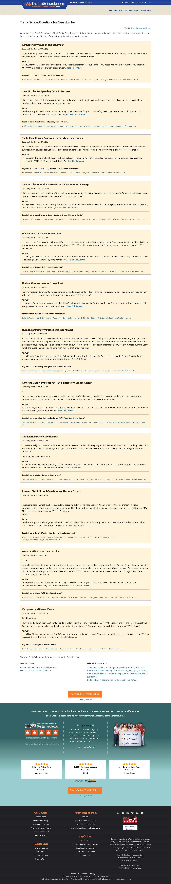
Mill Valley (88, 371)
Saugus (95, 79)
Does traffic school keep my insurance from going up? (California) (117, 670)
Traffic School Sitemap (85, 851)
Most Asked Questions (46, 667)
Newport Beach (90, 271)
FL (124, 649)
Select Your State (115, 10)
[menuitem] (115, 10)
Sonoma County (108, 126)
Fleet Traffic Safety (41, 831)
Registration (73, 126)
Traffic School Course (54, 479)
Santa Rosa (96, 126)
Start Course (41, 851)
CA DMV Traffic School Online (33, 271)
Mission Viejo (86, 422)
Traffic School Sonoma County (33, 126)
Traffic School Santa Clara (31, 173)
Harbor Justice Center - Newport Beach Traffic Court (125, 422)
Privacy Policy (94, 873)
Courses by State (41, 855)
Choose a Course (131, 10)
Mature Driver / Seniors (41, 828)
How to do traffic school (70, 79)
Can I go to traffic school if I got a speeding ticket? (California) (115, 667)
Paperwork (64, 173)
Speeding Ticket (52, 422)
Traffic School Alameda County (33, 537)
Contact (126, 2)
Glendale (83, 597)
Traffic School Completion (56, 537)
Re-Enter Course (41, 848)
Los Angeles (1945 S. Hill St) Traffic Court (119, 597)
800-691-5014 (138, 2)
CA (138, 79)
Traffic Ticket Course (51, 79)
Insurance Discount (41, 824)
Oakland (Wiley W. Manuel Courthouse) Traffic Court (126, 219)
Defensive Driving (40, 820)
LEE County (103, 649)
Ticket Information (64, 271)
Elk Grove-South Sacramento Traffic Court (127, 479)
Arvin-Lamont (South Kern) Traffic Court (113, 318)
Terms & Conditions (79, 873)
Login (148, 2)
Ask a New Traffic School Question (35, 670)
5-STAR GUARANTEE (81, 2)
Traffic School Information (31, 649)
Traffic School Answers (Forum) (85, 844)
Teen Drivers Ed (41, 835)
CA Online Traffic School (31, 219)
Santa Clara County (98, 173)
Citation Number (47, 219)
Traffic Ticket (50, 271)
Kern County (91, 318)
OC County (102, 271)
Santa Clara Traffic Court (116, 173)
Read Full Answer (74, 67)
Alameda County (99, 219)
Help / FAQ (85, 840)
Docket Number (61, 219)
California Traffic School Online (33, 318)
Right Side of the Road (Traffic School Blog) (85, 828)
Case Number (86, 79)
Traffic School (40, 817)
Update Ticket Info (75, 537)
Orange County (98, 422)
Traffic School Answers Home (137, 28)
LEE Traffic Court (115, 649)
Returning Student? (85, 700)
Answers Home (27, 667)
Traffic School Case (43, 597)
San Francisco (86, 219)
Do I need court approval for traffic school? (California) (112, 680)
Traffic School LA (28, 597)
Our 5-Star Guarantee (85, 824)
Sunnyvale (85, 173)
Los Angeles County (107, 79)
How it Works (40, 859)
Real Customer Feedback (85, 820)
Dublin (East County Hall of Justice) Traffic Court (40, 539)
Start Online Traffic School (85, 693)
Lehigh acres (92, 649)
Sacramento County (102, 479)
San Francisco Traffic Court (121, 371)
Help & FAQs (146, 10)
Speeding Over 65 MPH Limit (57, 126)
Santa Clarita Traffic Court (126, 79)
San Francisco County (102, 371)
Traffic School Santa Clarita (32, 79)
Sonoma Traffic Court (124, 126)
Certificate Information (85, 848)
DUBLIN (98, 537)
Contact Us (85, 855)
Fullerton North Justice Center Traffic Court (123, 271)
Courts (48, 318)
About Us (85, 817)
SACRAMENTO (80, 318)
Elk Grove (90, 479)
